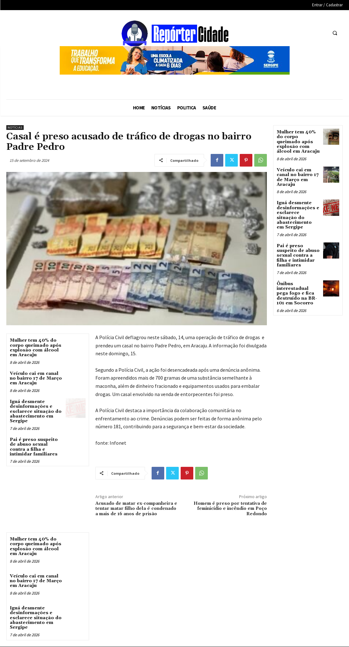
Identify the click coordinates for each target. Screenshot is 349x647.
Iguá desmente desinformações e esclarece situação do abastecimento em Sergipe (36, 411)
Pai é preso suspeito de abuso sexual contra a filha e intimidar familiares (34, 447)
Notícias (15, 127)
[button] (335, 33)
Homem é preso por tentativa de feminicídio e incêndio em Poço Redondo (230, 509)
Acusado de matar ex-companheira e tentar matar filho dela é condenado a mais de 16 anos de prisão (136, 509)
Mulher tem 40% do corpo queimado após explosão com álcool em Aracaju (35, 348)
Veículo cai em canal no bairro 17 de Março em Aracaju (36, 378)
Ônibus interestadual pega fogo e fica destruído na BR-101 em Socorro (297, 293)
